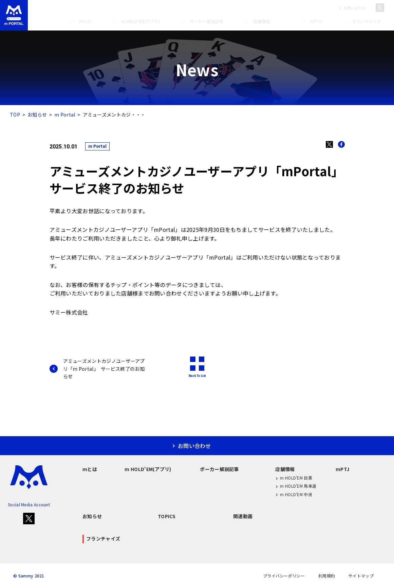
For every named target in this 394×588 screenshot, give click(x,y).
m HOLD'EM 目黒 (293, 478)
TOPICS (166, 516)
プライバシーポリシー (284, 576)
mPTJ (311, 21)
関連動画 (242, 516)
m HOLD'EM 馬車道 (295, 486)
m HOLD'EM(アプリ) (135, 21)
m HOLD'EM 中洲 (293, 494)
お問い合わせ (351, 8)
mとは (80, 21)
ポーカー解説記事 (201, 21)
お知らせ (37, 114)
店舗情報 (256, 21)
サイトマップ (361, 576)
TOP (15, 114)
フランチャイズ (361, 21)
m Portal (64, 114)
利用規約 (326, 576)
